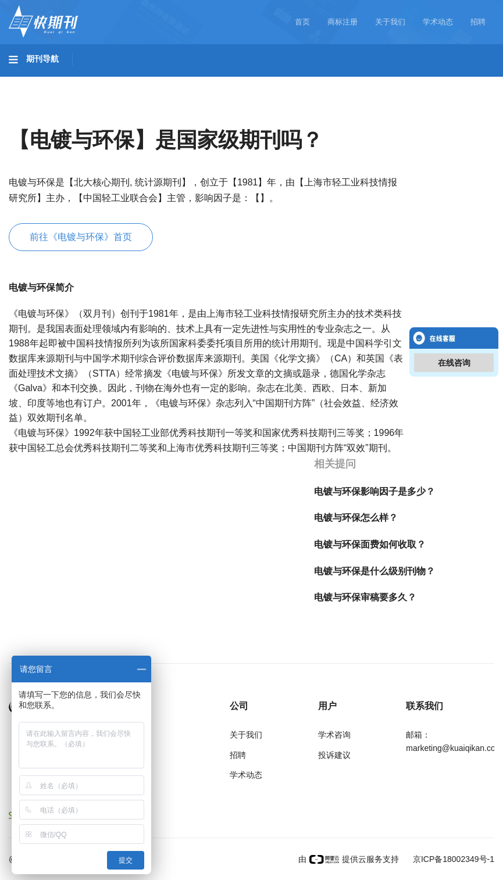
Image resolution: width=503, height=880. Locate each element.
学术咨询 (334, 734)
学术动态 (438, 21)
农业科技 (223, 82)
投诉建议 (334, 755)
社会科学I (39, 114)
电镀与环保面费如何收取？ (370, 544)
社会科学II (102, 114)
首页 (302, 21)
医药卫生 (282, 82)
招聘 (478, 21)
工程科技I (98, 82)
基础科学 (38, 82)
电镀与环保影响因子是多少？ (374, 491)
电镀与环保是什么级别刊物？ (374, 571)
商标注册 (342, 21)
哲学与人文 (405, 82)
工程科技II (161, 82)
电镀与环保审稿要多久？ (365, 597)
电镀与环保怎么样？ (356, 518)
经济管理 (164, 114)
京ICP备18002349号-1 (452, 859)
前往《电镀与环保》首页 (81, 237)
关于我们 (390, 21)
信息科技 (342, 82)
